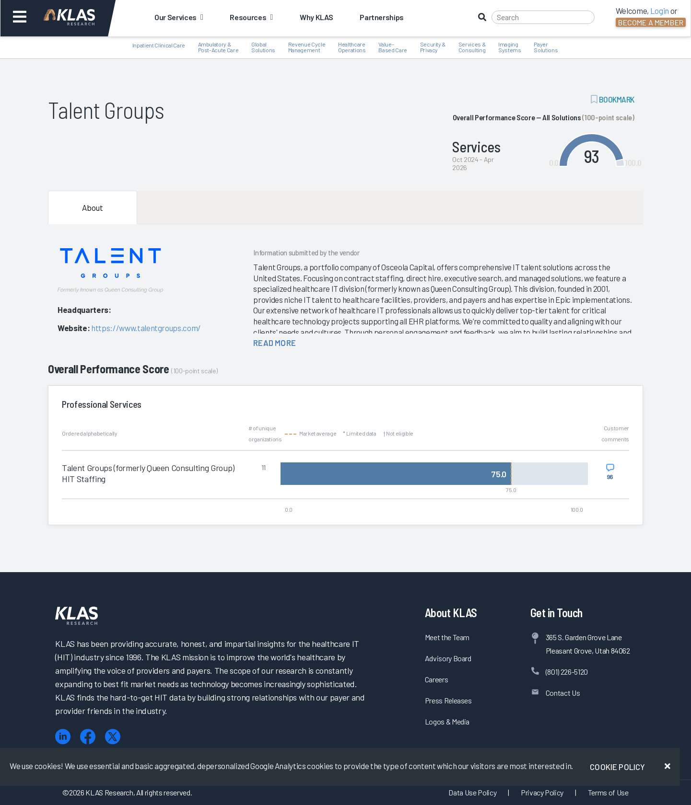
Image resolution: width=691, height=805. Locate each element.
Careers (436, 679)
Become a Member (650, 22)
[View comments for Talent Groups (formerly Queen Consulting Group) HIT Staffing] (610, 472)
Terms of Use (608, 792)
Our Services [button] (178, 17)
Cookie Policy (617, 766)
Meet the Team (447, 637)
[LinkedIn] (62, 737)
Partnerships (382, 17)
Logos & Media (447, 721)
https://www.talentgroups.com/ (146, 328)
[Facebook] (87, 737)
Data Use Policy (472, 792)
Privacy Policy (542, 792)
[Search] (543, 17)
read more (274, 342)
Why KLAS (316, 17)
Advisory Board (448, 658)
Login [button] (659, 10)
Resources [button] (251, 17)
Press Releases (448, 700)
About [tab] (92, 207)
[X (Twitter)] (112, 737)
